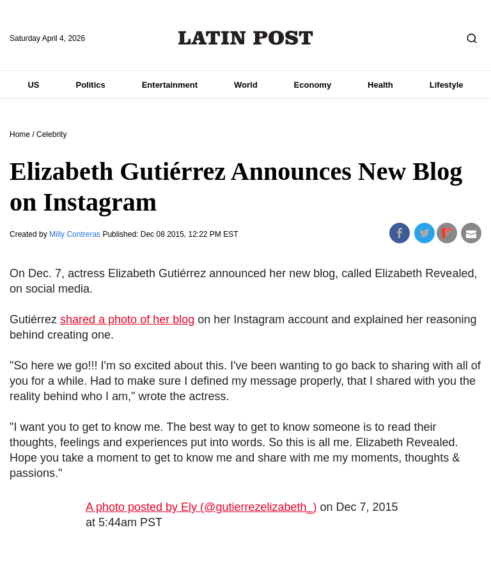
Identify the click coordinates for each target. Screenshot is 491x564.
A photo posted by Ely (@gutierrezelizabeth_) (201, 507)
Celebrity (51, 134)
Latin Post (246, 38)
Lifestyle (447, 85)
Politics (90, 85)
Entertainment (170, 85)
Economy (313, 85)
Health (380, 85)
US (33, 85)
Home (20, 134)
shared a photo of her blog (127, 319)
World (246, 85)
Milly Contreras (75, 234)
